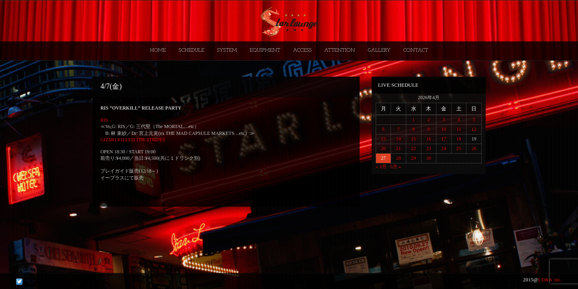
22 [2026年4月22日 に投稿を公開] (413, 148)
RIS (104, 120)
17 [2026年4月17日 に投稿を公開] (443, 139)
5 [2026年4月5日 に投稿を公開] (474, 119)
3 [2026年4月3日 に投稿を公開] (443, 119)
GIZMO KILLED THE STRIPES (132, 139)
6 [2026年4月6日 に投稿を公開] (383, 129)
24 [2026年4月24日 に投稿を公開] (443, 148)
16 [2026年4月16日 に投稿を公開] (428, 139)
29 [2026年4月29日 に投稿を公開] (413, 158)
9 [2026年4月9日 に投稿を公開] (428, 129)
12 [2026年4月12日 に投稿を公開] (474, 129)
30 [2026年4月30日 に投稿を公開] (428, 158)
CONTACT (415, 50)
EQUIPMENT (265, 50)
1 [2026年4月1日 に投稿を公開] (413, 119)
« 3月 (381, 166)
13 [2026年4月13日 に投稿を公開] (383, 139)
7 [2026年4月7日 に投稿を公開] (398, 129)
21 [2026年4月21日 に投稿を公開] (398, 148)
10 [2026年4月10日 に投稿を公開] (443, 129)
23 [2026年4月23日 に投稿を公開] (428, 148)
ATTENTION (339, 50)
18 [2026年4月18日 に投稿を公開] (458, 139)
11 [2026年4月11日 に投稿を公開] (458, 129)
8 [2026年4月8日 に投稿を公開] (413, 129)
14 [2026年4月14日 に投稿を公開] (398, 139)
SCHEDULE (191, 50)
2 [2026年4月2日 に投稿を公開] (428, 119)
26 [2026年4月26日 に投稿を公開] (474, 148)
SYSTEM (227, 50)
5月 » (395, 166)
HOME (158, 50)
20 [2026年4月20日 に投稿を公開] (383, 148)
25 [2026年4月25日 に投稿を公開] (458, 148)
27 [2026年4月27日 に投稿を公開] (383, 158)
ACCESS (302, 50)
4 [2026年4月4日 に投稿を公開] (459, 119)
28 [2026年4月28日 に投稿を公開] (398, 158)
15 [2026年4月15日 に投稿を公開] (413, 139)
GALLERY (379, 50)
